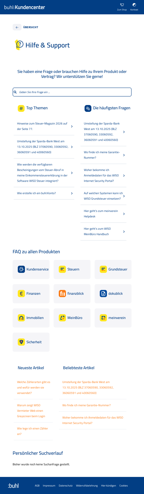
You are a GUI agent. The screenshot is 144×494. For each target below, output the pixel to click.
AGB (37, 485)
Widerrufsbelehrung (87, 485)
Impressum (49, 485)
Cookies (123, 485)
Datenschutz (66, 485)
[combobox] (74, 92)
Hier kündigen (108, 485)
